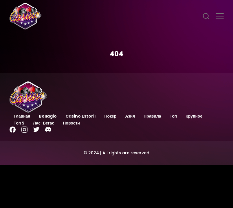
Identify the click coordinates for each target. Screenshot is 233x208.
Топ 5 (19, 123)
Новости (71, 123)
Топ (173, 116)
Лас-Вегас (43, 123)
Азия (130, 116)
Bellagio (48, 116)
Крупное (194, 116)
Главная (22, 116)
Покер (110, 116)
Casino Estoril (80, 116)
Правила (152, 116)
